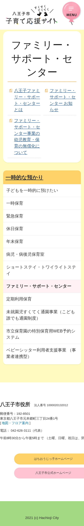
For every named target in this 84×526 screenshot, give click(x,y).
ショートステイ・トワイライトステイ (41, 270)
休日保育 (14, 228)
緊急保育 (14, 216)
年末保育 (14, 241)
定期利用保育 (19, 299)
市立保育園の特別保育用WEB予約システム (41, 334)
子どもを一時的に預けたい (32, 190)
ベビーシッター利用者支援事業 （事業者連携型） (41, 353)
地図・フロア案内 (15, 423)
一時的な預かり (24, 177)
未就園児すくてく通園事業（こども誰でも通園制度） (40, 315)
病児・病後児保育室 (25, 254)
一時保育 (14, 203)
